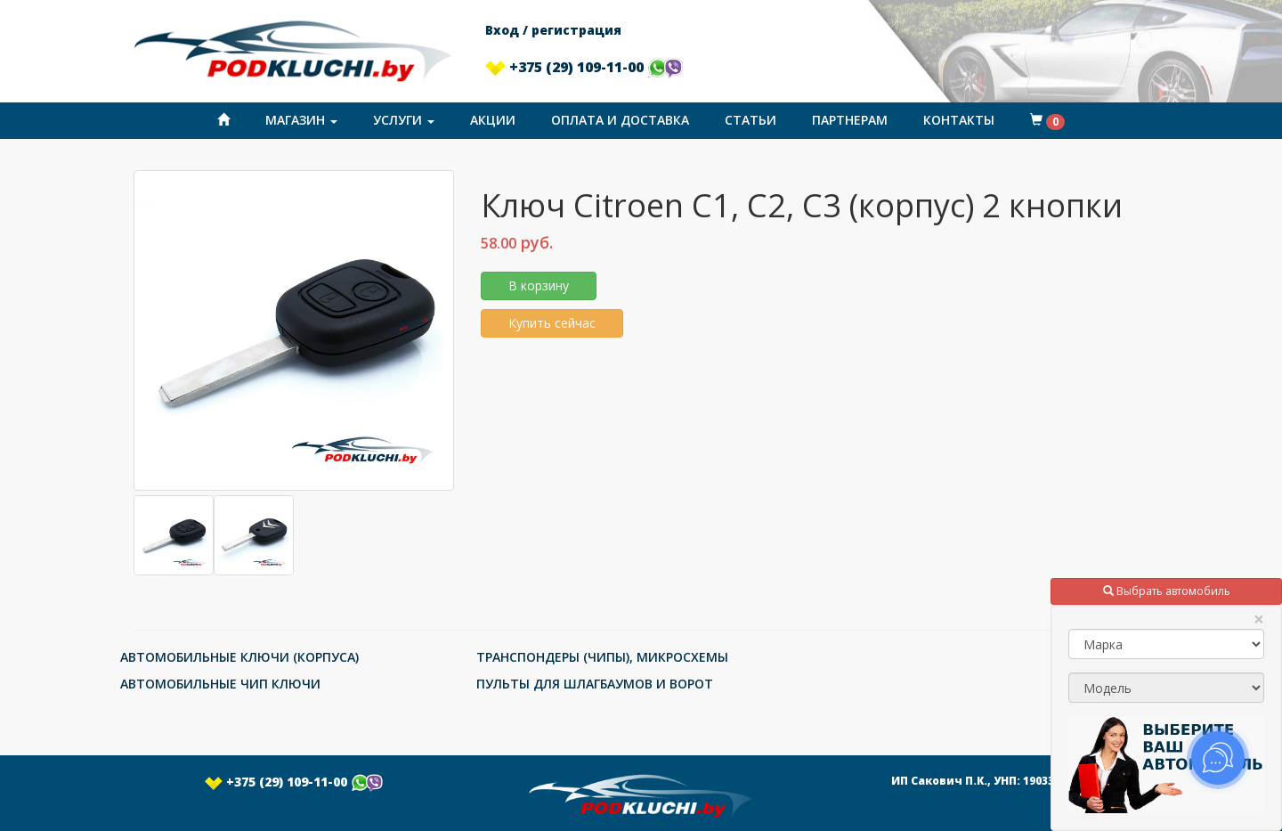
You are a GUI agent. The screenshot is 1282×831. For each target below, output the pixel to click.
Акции (492, 119)
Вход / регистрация (553, 29)
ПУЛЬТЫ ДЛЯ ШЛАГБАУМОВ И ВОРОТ (594, 683)
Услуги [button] (403, 119)
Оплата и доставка (620, 119)
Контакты (958, 119)
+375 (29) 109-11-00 (584, 67)
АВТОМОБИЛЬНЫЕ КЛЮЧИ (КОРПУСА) (239, 656)
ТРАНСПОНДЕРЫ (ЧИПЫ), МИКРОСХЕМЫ (602, 656)
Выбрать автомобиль (1166, 591)
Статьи (750, 119)
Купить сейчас (552, 322)
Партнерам (850, 119)
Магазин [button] (301, 119)
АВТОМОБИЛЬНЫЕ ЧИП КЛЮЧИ (220, 683)
